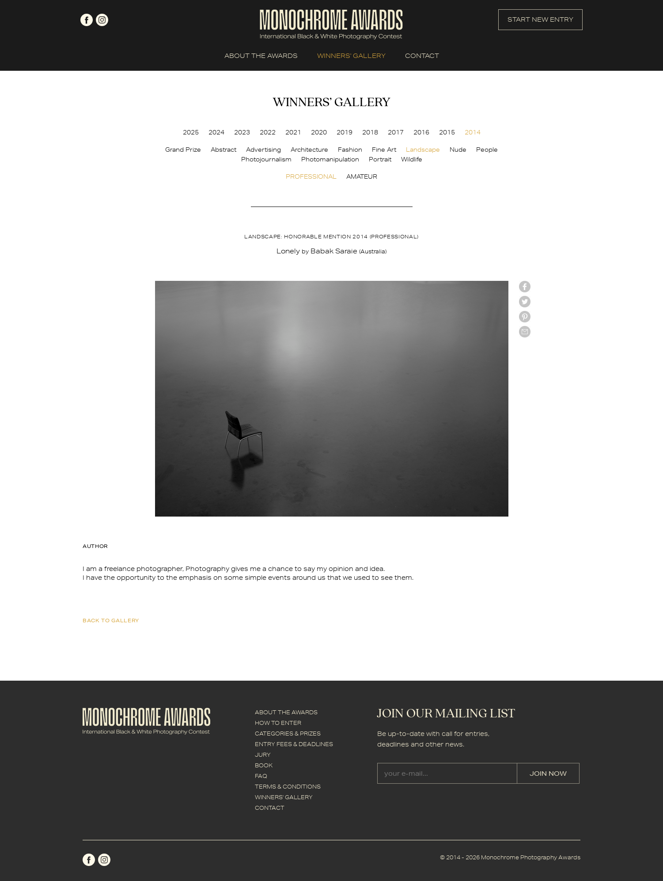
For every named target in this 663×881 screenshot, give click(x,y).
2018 (370, 132)
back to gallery (111, 620)
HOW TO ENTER (278, 723)
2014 (473, 132)
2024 (216, 132)
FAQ (261, 776)
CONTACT (422, 56)
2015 (447, 132)
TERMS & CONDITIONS (288, 786)
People (487, 149)
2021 (293, 132)
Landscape (423, 149)
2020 (319, 132)
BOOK (264, 765)
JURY (263, 754)
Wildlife (411, 159)
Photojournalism (266, 159)
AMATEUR (361, 176)
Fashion (350, 149)
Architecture (309, 149)
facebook (86, 20)
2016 (421, 132)
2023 (242, 132)
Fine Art (384, 149)
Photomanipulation (330, 159)
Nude (458, 149)
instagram (102, 20)
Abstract (223, 149)
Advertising (263, 149)
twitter (524, 301)
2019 (344, 132)
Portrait (380, 159)
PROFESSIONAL (311, 176)
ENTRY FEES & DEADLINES (294, 744)
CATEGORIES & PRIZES (288, 733)
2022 (268, 132)
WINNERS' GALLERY (351, 56)
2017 (396, 132)
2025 (191, 132)
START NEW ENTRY (540, 19)
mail (524, 331)
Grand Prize (183, 149)
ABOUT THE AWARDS (261, 56)
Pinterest (524, 316)
